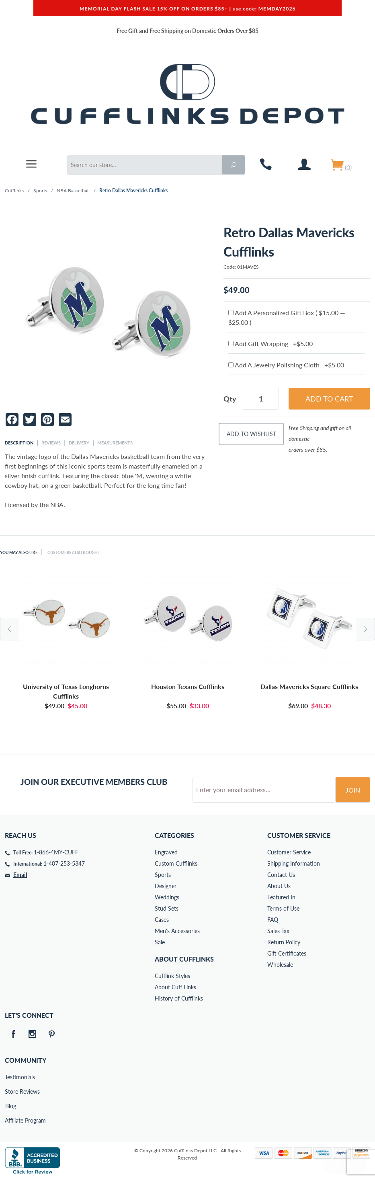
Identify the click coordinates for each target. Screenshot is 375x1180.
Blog (10, 1106)
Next (365, 629)
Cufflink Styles (172, 975)
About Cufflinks (184, 959)
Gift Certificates (286, 953)
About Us (279, 885)
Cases (162, 919)
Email (20, 874)
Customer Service (289, 852)
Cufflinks (14, 190)
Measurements (115, 442)
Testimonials (10, 1077)
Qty (229, 398)
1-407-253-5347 (64, 863)
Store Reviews (10, 1091)
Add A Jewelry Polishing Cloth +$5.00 (286, 365)
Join (353, 790)
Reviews (51, 442)
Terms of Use (283, 908)
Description (19, 442)
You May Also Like (22, 552)
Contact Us (281, 874)
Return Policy (283, 942)
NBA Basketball (73, 190)
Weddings (167, 897)
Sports (40, 190)
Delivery (79, 442)
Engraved (166, 852)
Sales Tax (278, 930)
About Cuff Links (175, 987)
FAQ (272, 919)
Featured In (281, 897)
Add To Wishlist (251, 433)
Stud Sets (166, 908)
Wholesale (280, 964)
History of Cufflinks (179, 998)
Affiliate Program (10, 1120)
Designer (165, 885)
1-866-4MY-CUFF (56, 852)
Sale (160, 942)
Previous (9, 629)
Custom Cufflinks (176, 863)
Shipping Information (293, 863)
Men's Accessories (177, 930)
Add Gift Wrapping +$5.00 (270, 343)
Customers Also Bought (83, 552)
